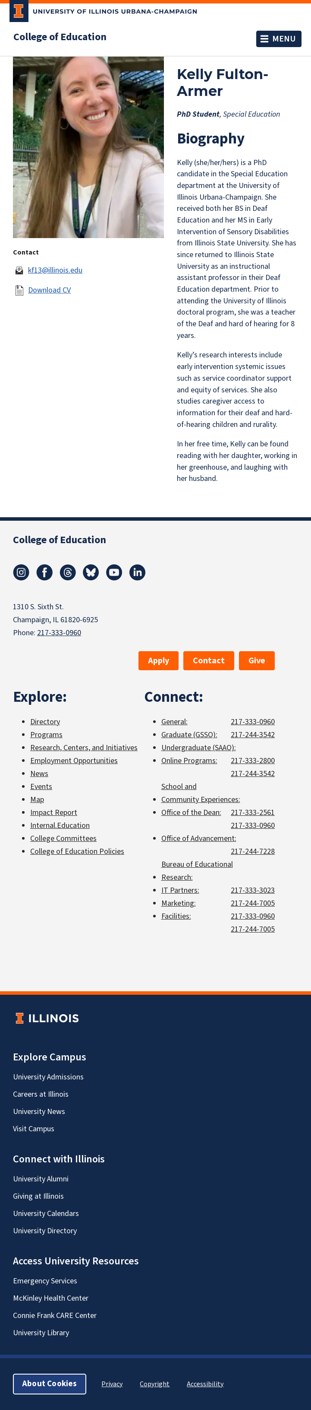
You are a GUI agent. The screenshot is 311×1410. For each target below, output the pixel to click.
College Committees (63, 838)
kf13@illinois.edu (55, 270)
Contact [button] (209, 661)
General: (174, 721)
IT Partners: (180, 890)
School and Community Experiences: (200, 793)
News (39, 773)
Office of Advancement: (198, 838)
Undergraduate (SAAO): (198, 747)
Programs (46, 734)
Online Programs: (189, 760)
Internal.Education (60, 825)
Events (41, 786)
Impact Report (53, 812)
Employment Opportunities (74, 760)
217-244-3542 (253, 734)
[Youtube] (114, 578)
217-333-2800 (253, 760)
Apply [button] (158, 661)
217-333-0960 (59, 632)
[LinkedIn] (137, 578)
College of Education (60, 37)
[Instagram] (21, 578)
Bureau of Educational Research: (197, 871)
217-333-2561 (253, 812)
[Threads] (68, 578)
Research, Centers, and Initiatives (84, 747)
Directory (45, 721)
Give (256, 661)
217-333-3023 (253, 890)
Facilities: (176, 916)
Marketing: (178, 903)
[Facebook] (44, 578)
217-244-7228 (253, 851)
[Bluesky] (91, 578)
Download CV (49, 290)
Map (37, 799)
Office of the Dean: (191, 812)
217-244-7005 (253, 903)
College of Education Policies (77, 851)
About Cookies (49, 1384)
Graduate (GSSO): (189, 734)
